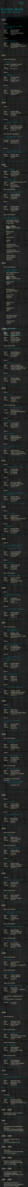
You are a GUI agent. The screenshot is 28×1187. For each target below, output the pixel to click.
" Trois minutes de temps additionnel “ (13, 27)
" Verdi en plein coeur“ (12, 151)
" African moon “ (10, 433)
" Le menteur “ (9, 420)
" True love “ (9, 893)
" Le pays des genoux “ (12, 644)
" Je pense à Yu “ (10, 376)
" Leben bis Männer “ (11, 941)
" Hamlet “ (7, 88)
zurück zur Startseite (21, 2)
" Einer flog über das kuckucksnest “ (12, 630)
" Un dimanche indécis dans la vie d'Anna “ (14, 493)
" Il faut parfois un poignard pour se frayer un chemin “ (12, 659)
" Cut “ (6, 1019)
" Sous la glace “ (10, 513)
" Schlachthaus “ (10, 1045)
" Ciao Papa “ (9, 395)
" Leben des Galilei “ (12, 768)
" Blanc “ (7, 109)
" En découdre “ (9, 75)
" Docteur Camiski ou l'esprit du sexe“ (11, 218)
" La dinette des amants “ (13, 575)
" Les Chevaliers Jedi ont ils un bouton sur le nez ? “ (14, 547)
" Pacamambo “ (9, 526)
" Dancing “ (8, 861)
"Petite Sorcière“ (10, 41)
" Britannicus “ (9, 562)
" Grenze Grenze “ (10, 972)
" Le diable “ (9, 835)
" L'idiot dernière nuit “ (13, 1032)
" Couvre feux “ (9, 363)
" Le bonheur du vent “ (12, 755)
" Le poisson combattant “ (13, 192)
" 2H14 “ (7, 204)
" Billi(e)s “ (9, 62)
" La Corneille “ (10, 169)
